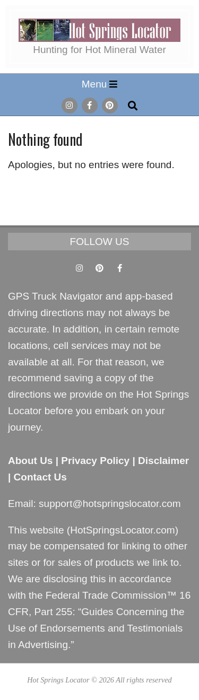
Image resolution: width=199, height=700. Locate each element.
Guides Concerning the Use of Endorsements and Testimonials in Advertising (96, 628)
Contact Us (40, 477)
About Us (30, 460)
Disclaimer (163, 460)
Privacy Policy (95, 460)
